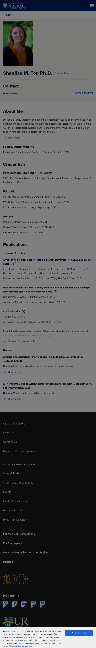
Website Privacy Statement (21, 646)
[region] (48, 637)
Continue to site (79, 633)
